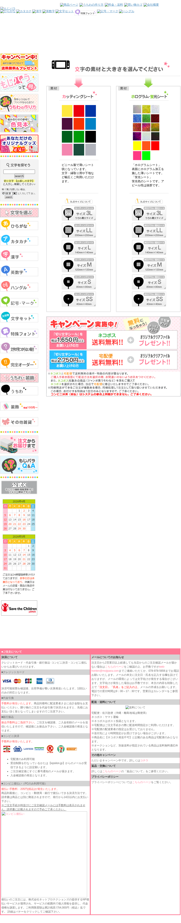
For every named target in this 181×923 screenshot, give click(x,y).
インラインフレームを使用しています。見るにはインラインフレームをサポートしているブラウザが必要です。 (90, 26)
